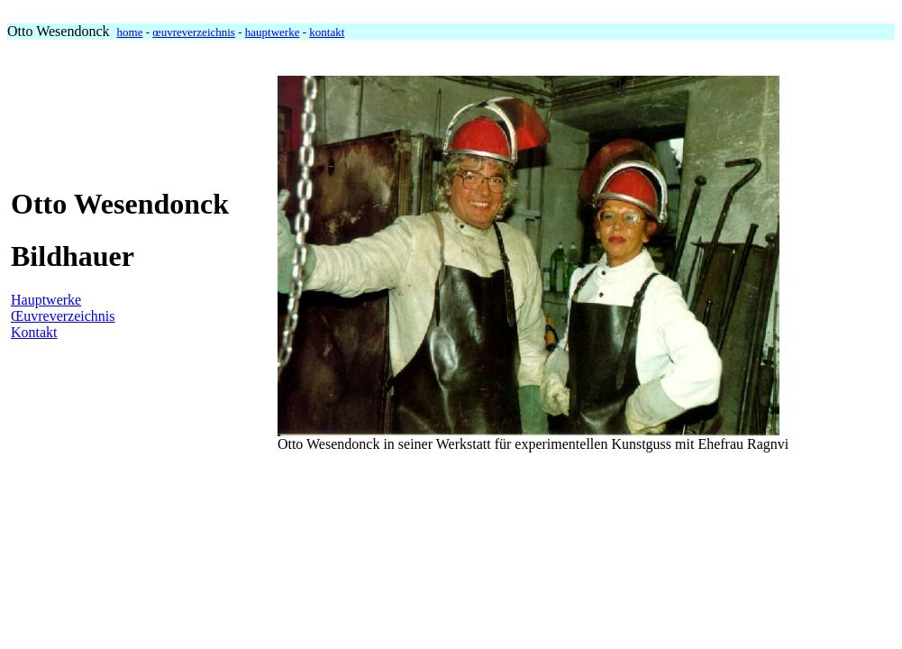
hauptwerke (272, 32)
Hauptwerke (46, 299)
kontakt (326, 32)
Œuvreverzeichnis (63, 316)
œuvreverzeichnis (193, 32)
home (130, 32)
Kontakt (34, 332)
